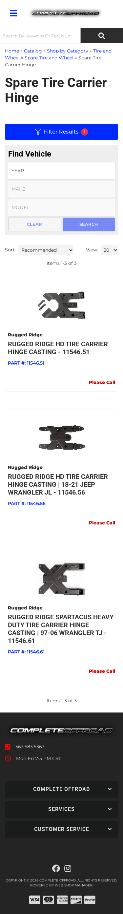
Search (88, 224)
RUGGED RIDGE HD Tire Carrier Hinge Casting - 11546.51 (58, 348)
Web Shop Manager (73, 885)
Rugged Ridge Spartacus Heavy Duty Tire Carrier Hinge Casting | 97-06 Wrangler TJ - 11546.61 (60, 629)
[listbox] (61, 170)
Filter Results (61, 132)
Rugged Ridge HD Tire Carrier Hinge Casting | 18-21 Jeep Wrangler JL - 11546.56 (58, 484)
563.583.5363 (30, 747)
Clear (34, 224)
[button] (61, 35)
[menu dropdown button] (13, 13)
